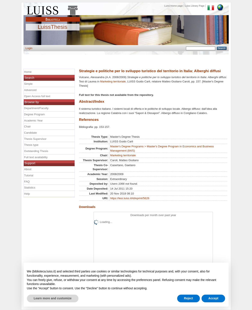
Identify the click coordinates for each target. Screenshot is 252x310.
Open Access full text (37, 96)
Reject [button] (188, 298)
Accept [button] (213, 298)
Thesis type (31, 144)
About (27, 169)
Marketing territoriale (113, 81)
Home (28, 71)
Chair (27, 126)
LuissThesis (52, 27)
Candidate (30, 132)
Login (29, 48)
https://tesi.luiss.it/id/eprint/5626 (129, 198)
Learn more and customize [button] (53, 298)
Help (27, 193)
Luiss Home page (173, 5)
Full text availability (36, 157)
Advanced (30, 90)
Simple (28, 83)
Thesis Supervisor (35, 138)
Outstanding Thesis (36, 151)
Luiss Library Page (194, 5)
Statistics (29, 187)
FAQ (27, 181)
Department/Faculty (36, 108)
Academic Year (33, 120)
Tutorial (28, 175)
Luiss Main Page (53, 9)
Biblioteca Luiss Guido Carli (53, 16)
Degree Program (34, 114)
